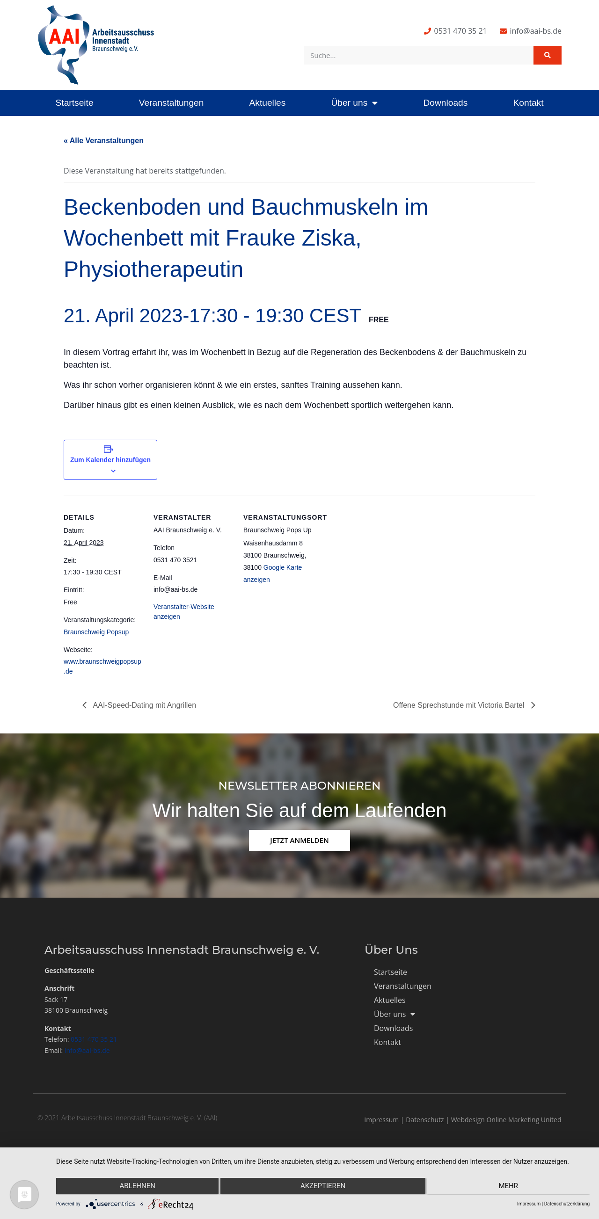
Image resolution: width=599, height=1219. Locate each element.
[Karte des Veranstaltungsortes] (382, 559)
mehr (510, 1187)
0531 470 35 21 (94, 1039)
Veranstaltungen (171, 103)
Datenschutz (425, 1119)
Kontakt (528, 103)
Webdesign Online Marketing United (506, 1119)
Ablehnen (135, 1187)
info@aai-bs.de (87, 1050)
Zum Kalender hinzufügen (110, 460)
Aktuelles (267, 103)
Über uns (354, 103)
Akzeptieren (322, 1187)
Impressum (381, 1119)
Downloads (445, 103)
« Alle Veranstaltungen (104, 141)
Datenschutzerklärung (567, 1203)
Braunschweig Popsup (96, 632)
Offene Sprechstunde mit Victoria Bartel (459, 705)
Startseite (75, 103)
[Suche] (547, 55)
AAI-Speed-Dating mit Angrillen (143, 705)
